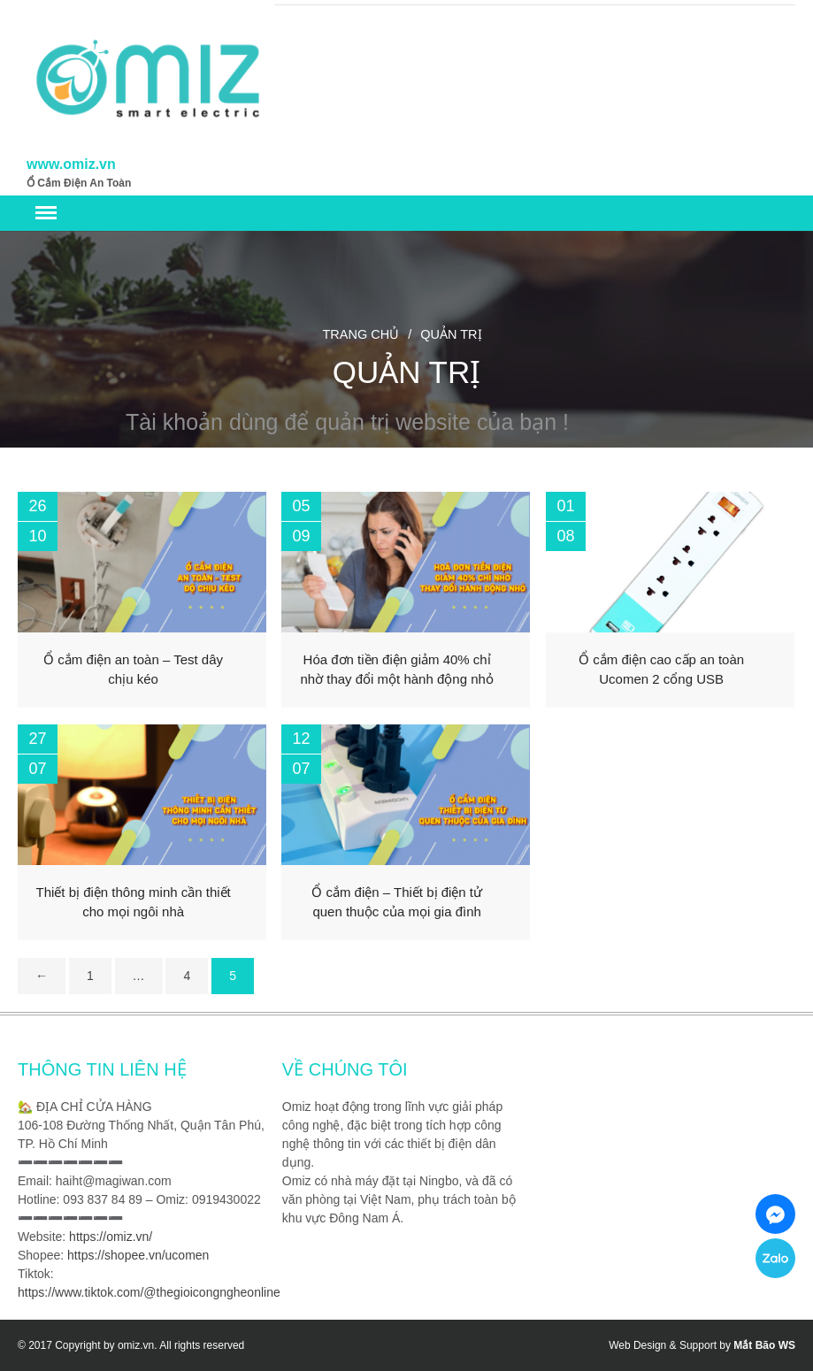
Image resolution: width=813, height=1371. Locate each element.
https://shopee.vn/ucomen (138, 1255)
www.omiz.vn (71, 164)
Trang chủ (360, 334)
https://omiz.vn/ (110, 1236)
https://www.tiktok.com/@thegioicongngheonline (149, 1292)
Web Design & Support (663, 1345)
